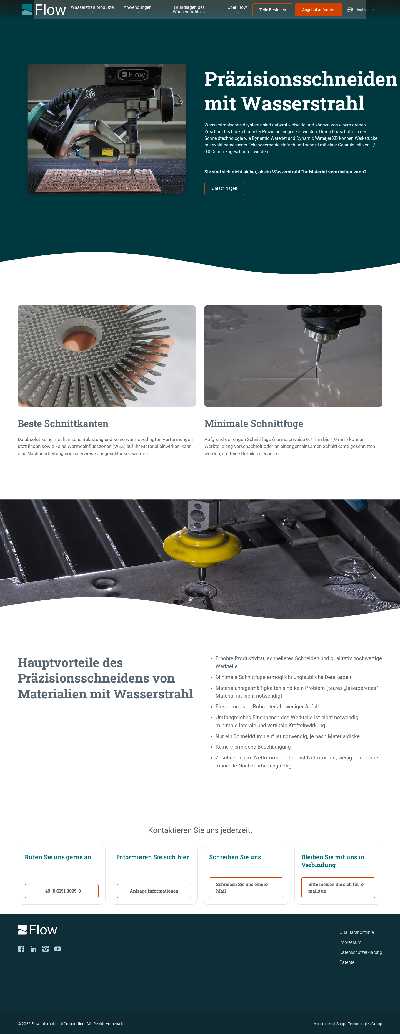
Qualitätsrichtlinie (356, 932)
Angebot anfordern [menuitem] (319, 9)
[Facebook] (21, 949)
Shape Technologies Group (359, 1024)
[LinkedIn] (33, 949)
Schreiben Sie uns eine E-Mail (242, 887)
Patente (346, 962)
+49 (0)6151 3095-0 (62, 891)
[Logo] (89, 931)
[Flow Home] (44, 9)
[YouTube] (57, 949)
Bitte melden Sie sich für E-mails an (336, 887)
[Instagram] (45, 949)
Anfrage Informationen (154, 891)
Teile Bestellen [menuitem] (272, 9)
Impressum (350, 942)
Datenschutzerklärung (360, 952)
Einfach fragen (224, 188)
